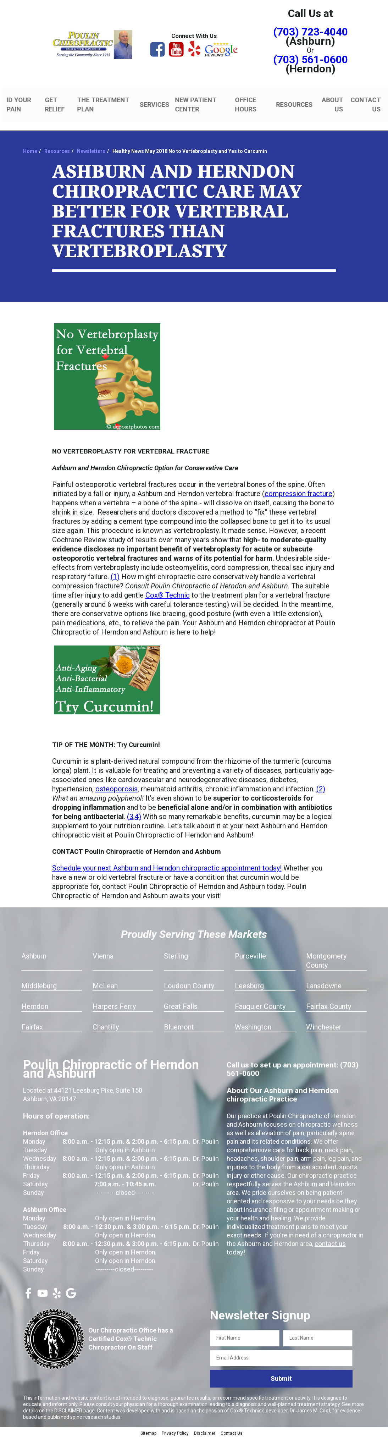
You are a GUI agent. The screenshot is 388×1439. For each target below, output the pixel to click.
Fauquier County (260, 1007)
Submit (281, 1379)
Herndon (34, 1007)
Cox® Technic (167, 596)
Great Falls (181, 1007)
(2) (320, 790)
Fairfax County (328, 1007)
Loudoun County (189, 987)
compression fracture (298, 494)
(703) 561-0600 (310, 59)
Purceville (250, 957)
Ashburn (33, 957)
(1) (115, 577)
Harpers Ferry (114, 1007)
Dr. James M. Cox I (310, 1411)
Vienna (103, 957)
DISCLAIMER (68, 1411)
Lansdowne (324, 987)
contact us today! (339, 1244)
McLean (105, 987)
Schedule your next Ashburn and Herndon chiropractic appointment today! (167, 869)
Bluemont (179, 1028)
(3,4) (134, 817)
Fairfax (32, 1028)
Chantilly (106, 1028)
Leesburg (249, 987)
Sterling (176, 957)
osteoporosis (116, 790)
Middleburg (39, 987)
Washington (253, 1028)
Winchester (324, 1028)
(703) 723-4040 (310, 32)
